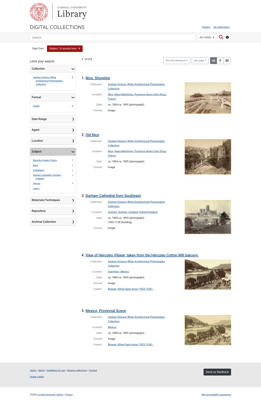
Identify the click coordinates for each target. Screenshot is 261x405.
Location (37, 140)
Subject (37, 151)
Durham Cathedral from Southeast (113, 195)
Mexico (112, 327)
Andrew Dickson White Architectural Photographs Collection (48, 81)
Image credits (37, 376)
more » (36, 188)
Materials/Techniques (46, 200)
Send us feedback (217, 372)
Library (71, 12)
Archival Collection (44, 221)
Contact (93, 370)
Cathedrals (38, 170)
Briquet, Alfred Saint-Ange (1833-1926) (130, 289)
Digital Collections (57, 27)
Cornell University (39, 12)
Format (36, 97)
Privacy (68, 394)
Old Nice (92, 135)
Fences (36, 183)
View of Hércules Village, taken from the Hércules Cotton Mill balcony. (142, 255)
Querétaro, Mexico (118, 271)
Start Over (38, 48)
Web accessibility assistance (216, 394)
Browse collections (77, 370)
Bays (35, 165)
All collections (221, 27)
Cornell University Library (50, 394)
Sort (176, 60)
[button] (65, 48)
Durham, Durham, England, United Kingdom (133, 212)
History (206, 27)
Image (36, 106)
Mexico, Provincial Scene (106, 311)
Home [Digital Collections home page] (33, 370)
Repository (39, 211)
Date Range (39, 119)
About (41, 370)
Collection (38, 68)
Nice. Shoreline (98, 78)
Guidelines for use (56, 370)
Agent (35, 130)
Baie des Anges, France (45, 160)
